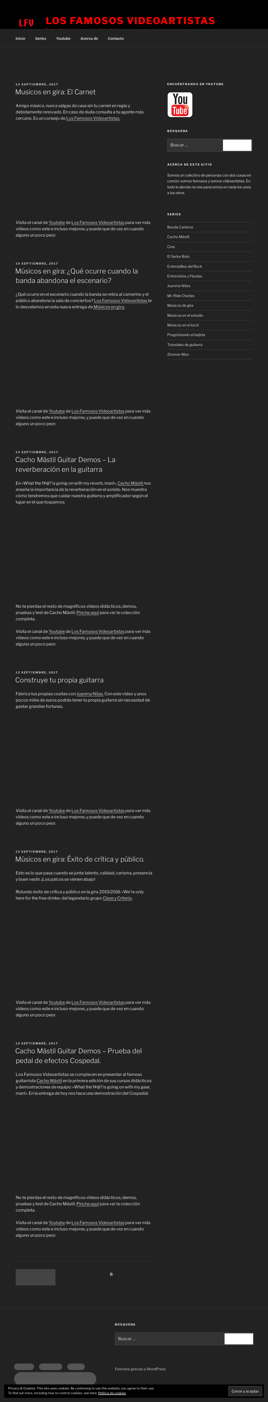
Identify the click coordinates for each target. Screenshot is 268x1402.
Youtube (63, 38)
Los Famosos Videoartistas (131, 20)
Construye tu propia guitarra (59, 680)
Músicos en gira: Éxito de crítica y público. (79, 859)
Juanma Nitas (178, 285)
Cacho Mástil (131, 483)
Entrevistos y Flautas (184, 276)
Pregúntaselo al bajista (186, 334)
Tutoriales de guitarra (185, 344)
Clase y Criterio (117, 898)
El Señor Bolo (178, 256)
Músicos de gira (180, 305)
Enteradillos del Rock (184, 266)
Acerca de (89, 38)
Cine (171, 246)
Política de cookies (112, 1393)
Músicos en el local (183, 325)
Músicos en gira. (109, 306)
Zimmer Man (178, 354)
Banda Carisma (180, 227)
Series (40, 38)
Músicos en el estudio (185, 315)
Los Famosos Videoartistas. (93, 118)
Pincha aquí (87, 612)
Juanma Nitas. (90, 693)
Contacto (116, 38)
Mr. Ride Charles (180, 295)
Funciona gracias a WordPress (140, 1369)
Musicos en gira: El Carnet (55, 92)
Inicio (20, 38)
